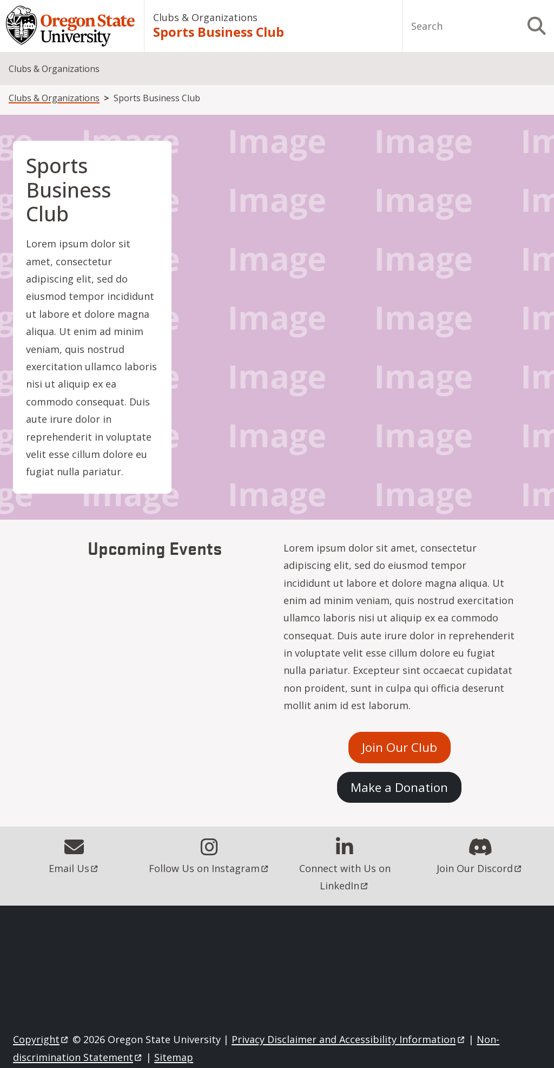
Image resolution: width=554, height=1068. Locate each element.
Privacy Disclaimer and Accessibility (349, 1039)
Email (74, 868)
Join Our (480, 868)
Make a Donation (399, 787)
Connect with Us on (346, 877)
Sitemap (173, 1057)
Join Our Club (399, 747)
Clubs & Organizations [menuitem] (54, 69)
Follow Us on (209, 868)
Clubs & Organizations (205, 17)
